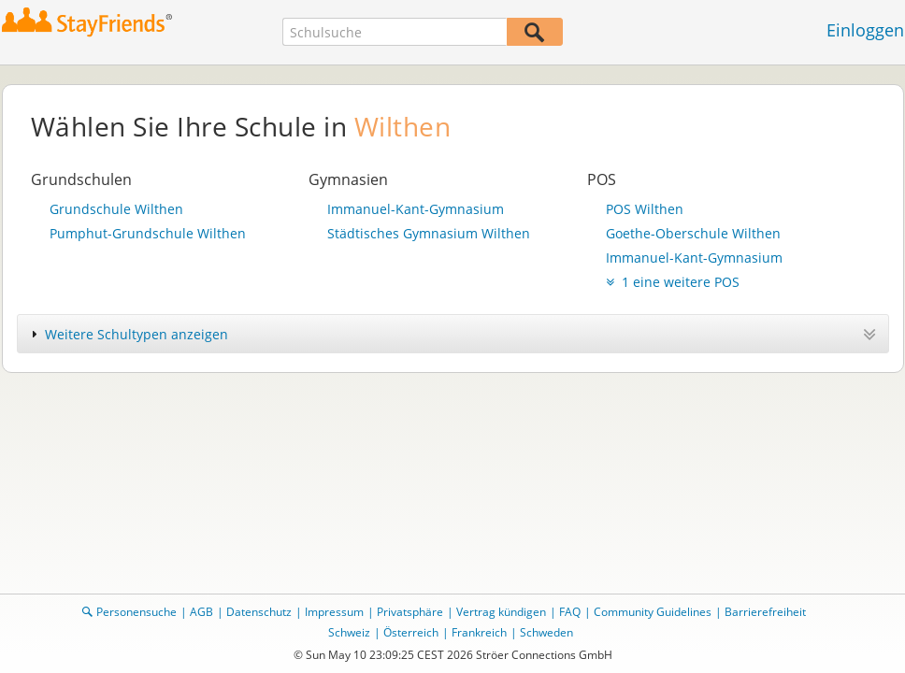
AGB (201, 612)
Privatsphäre (410, 612)
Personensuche (136, 612)
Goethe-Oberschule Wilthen (693, 233)
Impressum (334, 612)
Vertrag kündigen (501, 612)
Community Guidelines (652, 612)
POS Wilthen (644, 209)
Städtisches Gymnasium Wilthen (428, 233)
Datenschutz (259, 612)
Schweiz (349, 632)
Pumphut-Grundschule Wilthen (148, 233)
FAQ (570, 612)
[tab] (453, 333)
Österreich (410, 632)
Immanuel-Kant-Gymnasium (415, 209)
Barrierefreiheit (765, 612)
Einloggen (865, 30)
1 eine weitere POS (673, 282)
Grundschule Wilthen (116, 209)
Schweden (546, 632)
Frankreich (479, 632)
